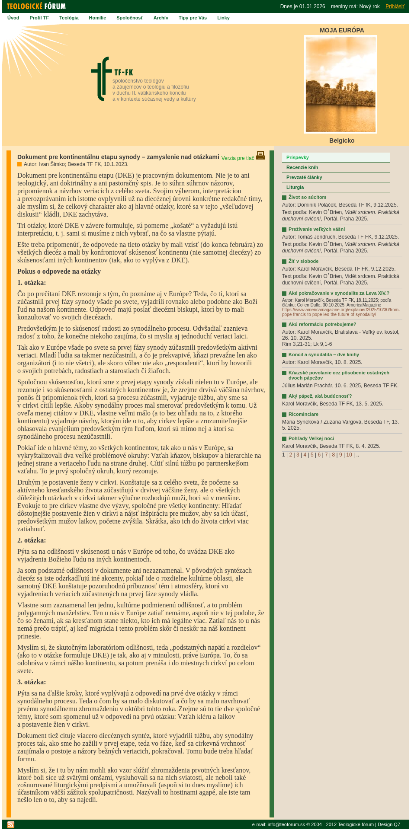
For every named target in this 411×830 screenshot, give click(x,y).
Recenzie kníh (302, 167)
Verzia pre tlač (243, 158)
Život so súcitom (307, 197)
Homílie (97, 17)
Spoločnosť (129, 17)
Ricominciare (303, 414)
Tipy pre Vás (193, 17)
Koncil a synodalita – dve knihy (324, 354)
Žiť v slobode (303, 261)
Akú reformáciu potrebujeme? (322, 324)
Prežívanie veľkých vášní (317, 229)
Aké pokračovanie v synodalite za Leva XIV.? (339, 293)
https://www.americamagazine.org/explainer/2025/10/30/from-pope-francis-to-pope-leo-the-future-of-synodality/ (341, 312)
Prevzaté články (304, 177)
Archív (161, 17)
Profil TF (39, 17)
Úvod (13, 17)
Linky (223, 17)
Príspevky (297, 157)
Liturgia (295, 187)
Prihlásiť (395, 6)
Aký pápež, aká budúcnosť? (320, 396)
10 (349, 455)
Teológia (68, 17)
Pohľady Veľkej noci (311, 438)
